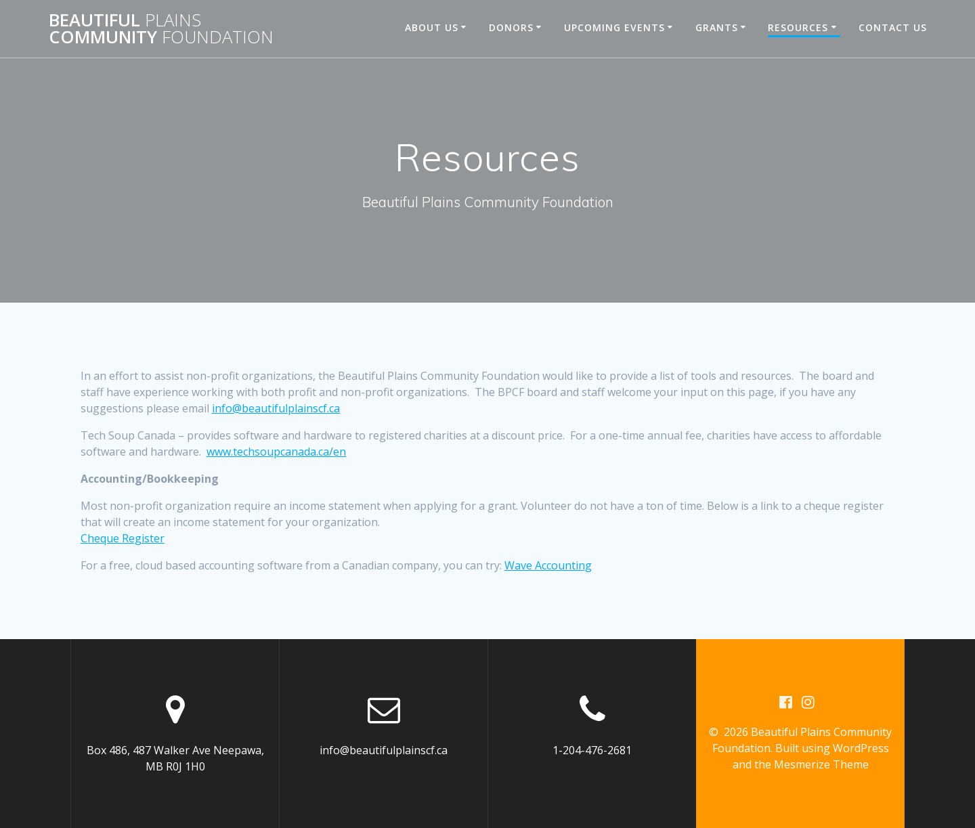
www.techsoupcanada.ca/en (276, 451)
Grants (716, 27)
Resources (798, 27)
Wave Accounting (548, 565)
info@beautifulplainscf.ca (276, 408)
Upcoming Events (614, 27)
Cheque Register (123, 538)
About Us (431, 27)
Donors (511, 27)
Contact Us (893, 27)
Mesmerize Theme (821, 764)
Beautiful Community (161, 29)
